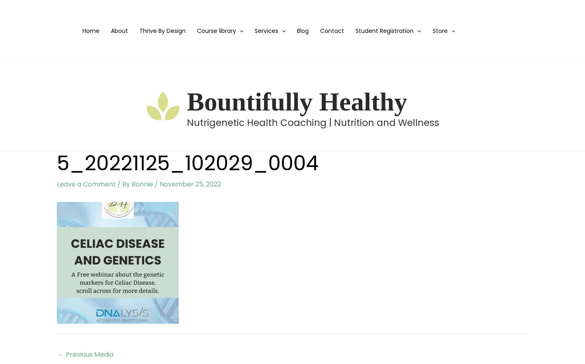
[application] (239, 31)
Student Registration (388, 31)
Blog (303, 31)
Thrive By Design (162, 31)
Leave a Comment (86, 184)
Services (270, 31)
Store (444, 31)
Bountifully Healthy (297, 101)
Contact (332, 31)
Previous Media (85, 354)
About (119, 31)
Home (91, 31)
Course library (220, 31)
